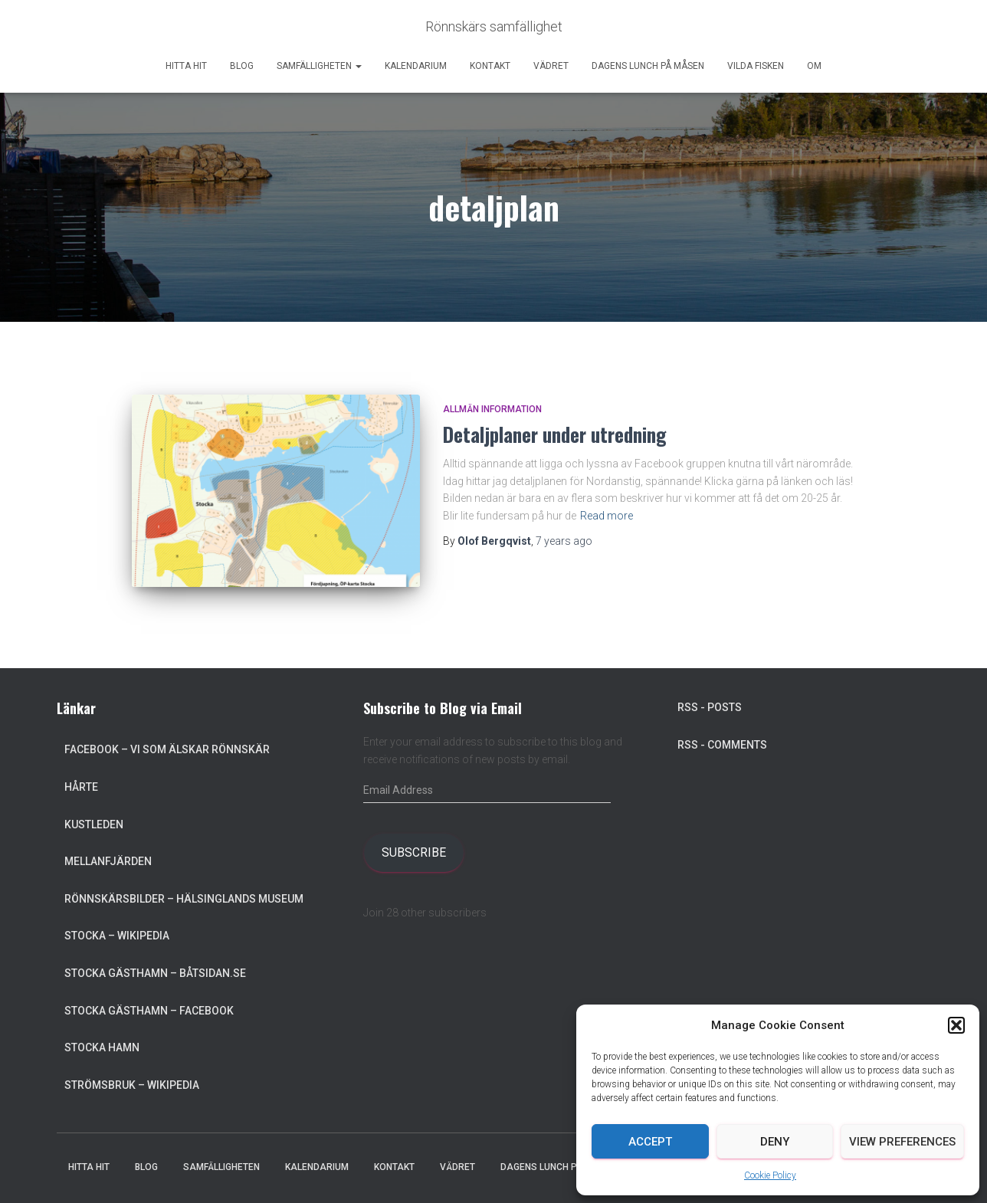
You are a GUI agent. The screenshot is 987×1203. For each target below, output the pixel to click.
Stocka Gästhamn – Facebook (149, 1011)
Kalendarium (416, 66)
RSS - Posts (709, 707)
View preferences (902, 1142)
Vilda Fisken (755, 66)
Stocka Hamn (101, 1047)
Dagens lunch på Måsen (648, 66)
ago (564, 541)
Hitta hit (186, 66)
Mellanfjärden (108, 861)
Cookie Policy (770, 1175)
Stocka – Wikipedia (116, 935)
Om (814, 66)
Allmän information (492, 409)
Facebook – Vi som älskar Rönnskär (167, 749)
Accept (650, 1142)
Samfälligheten (319, 66)
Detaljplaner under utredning (555, 434)
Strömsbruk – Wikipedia (131, 1085)
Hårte (81, 787)
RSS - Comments (722, 745)
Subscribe (414, 852)
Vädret (551, 66)
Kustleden (93, 824)
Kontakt (490, 66)
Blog (242, 66)
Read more (606, 516)
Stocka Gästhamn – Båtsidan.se (155, 973)
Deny (774, 1142)
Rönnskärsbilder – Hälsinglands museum (183, 899)
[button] (956, 1025)
